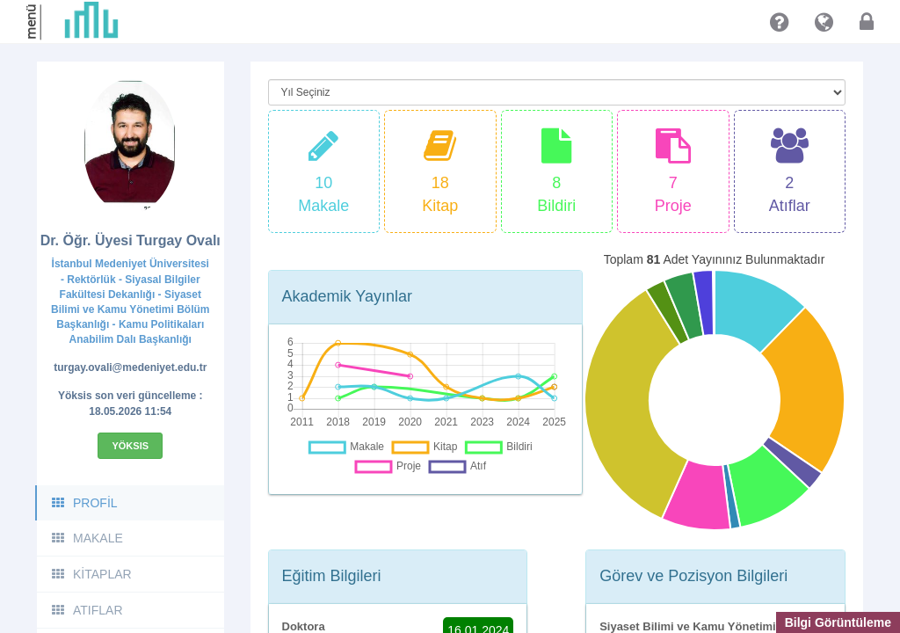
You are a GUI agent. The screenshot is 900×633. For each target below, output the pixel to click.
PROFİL (84, 503)
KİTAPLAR (91, 574)
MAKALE (86, 538)
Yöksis (130, 445)
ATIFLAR (86, 610)
